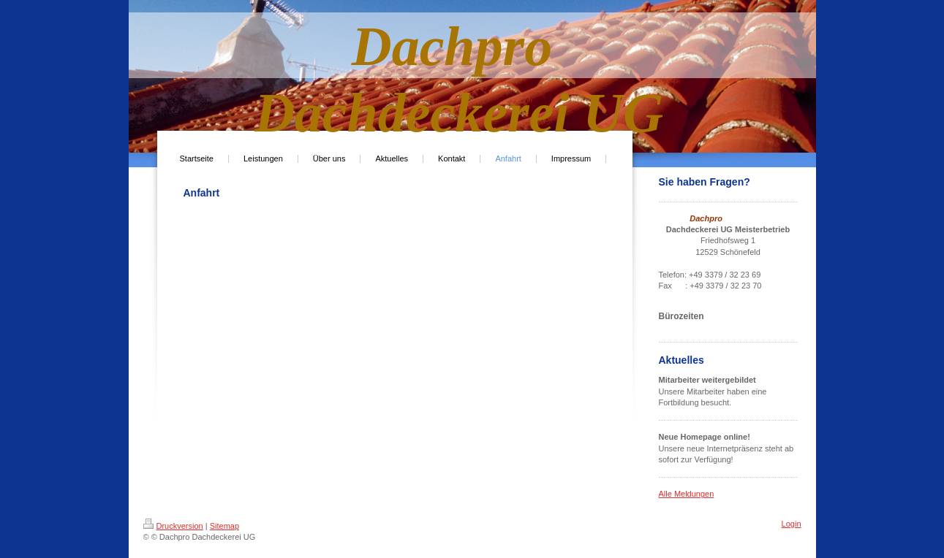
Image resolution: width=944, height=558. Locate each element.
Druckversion (173, 525)
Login (791, 523)
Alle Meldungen (686, 493)
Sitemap (224, 525)
